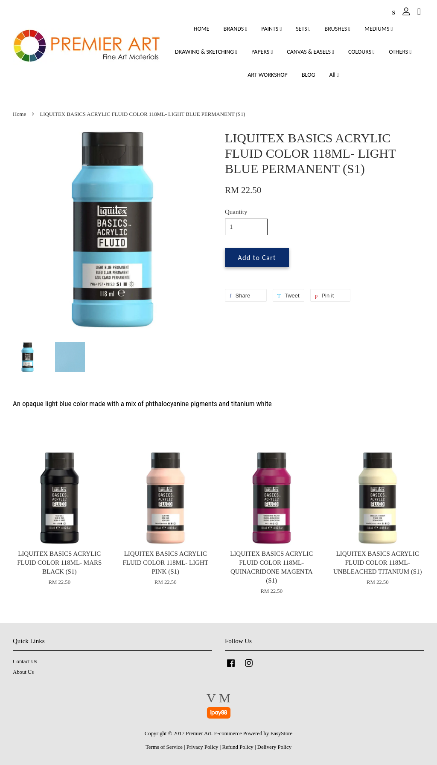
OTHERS (400, 51)
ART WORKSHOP (268, 74)
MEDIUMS (378, 28)
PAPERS (262, 51)
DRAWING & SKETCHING (206, 51)
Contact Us (25, 661)
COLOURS (361, 51)
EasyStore (282, 733)
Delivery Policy (274, 747)
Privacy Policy (202, 747)
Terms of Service (164, 747)
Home (19, 114)
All (333, 74)
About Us (23, 672)
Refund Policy (237, 747)
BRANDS (235, 28)
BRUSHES (337, 28)
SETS (303, 28)
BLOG (308, 74)
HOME (202, 28)
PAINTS (271, 28)
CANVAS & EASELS (310, 51)
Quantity (236, 211)
